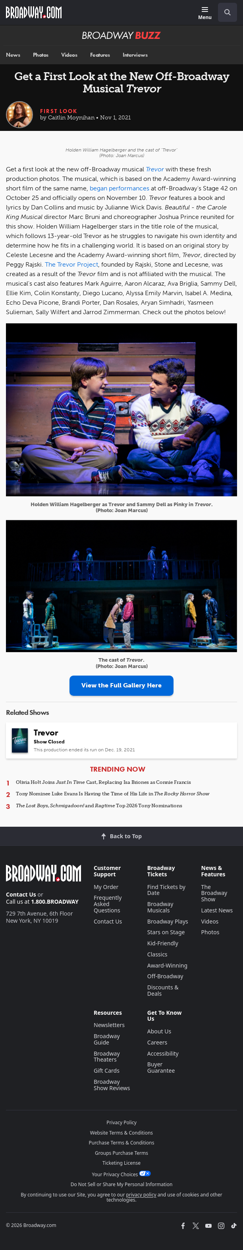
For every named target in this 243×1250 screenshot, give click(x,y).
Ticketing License (121, 1163)
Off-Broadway (165, 976)
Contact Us (21, 894)
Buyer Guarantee (161, 1067)
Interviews (135, 55)
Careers (157, 1042)
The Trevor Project (71, 264)
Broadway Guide (107, 1039)
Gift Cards (107, 1070)
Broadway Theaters (107, 1057)
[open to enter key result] (227, 12)
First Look (58, 111)
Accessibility (163, 1053)
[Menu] (205, 13)
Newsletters (109, 1025)
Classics (157, 954)
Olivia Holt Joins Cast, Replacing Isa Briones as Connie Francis (103, 782)
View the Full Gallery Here (121, 685)
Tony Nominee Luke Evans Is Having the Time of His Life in (112, 794)
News (13, 55)
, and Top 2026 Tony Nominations (99, 805)
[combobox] (224, 12)
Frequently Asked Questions (108, 904)
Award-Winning (167, 965)
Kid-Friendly (162, 943)
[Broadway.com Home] (34, 12)
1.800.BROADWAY (55, 901)
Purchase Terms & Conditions (121, 1142)
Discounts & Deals (163, 990)
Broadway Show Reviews (112, 1085)
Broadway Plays (167, 921)
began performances (119, 188)
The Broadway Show (214, 893)
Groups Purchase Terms (121, 1153)
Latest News (217, 910)
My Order (106, 887)
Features (100, 55)
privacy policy (141, 1194)
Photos (40, 55)
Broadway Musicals (160, 907)
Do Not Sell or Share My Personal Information (122, 1184)
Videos (69, 55)
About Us (159, 1031)
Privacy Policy (121, 1122)
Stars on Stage (166, 932)
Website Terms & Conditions (121, 1132)
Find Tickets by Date (166, 890)
